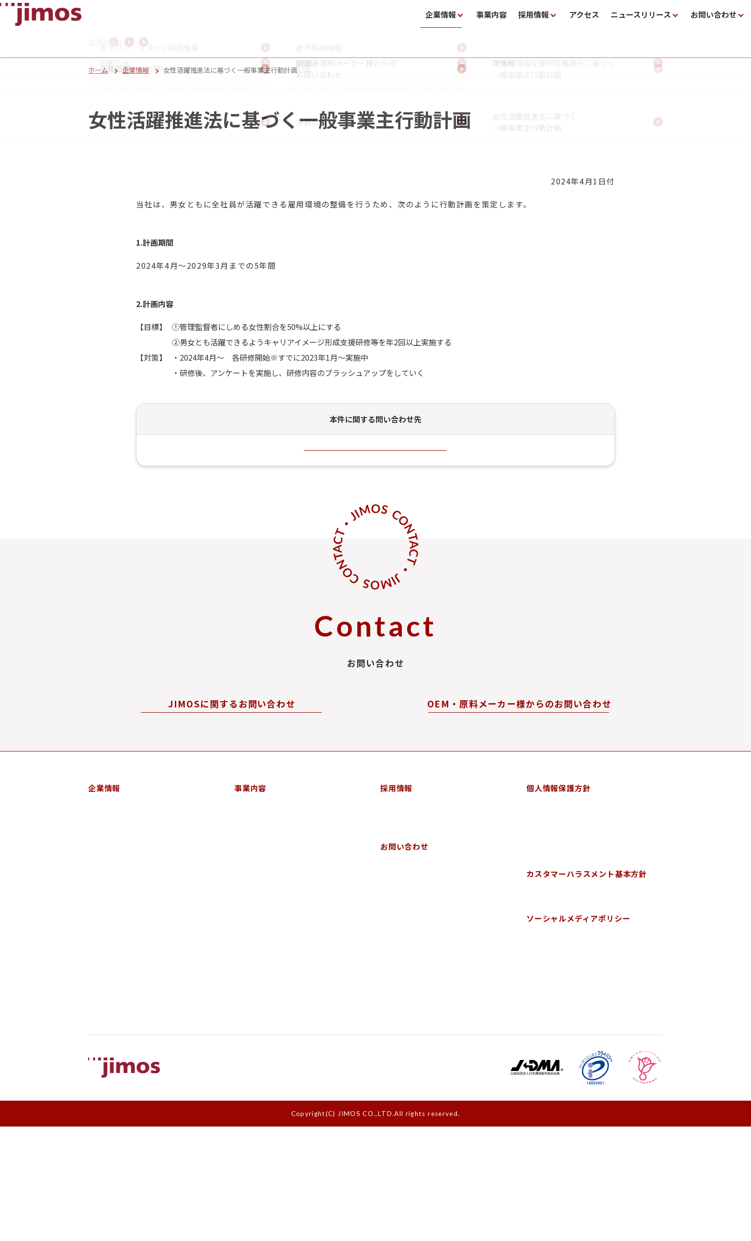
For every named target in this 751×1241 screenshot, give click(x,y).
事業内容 (461, 29)
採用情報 (501, 29)
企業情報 (413, 29)
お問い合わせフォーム (375, 464)
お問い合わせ (676, 29)
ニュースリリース (604, 29)
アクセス (549, 29)
